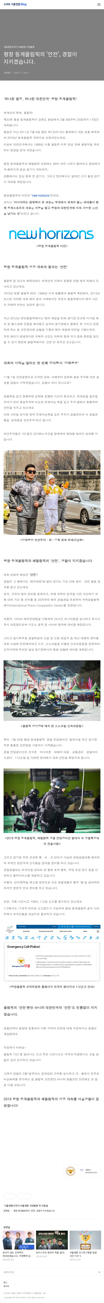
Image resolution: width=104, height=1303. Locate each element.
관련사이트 (9, 1272)
